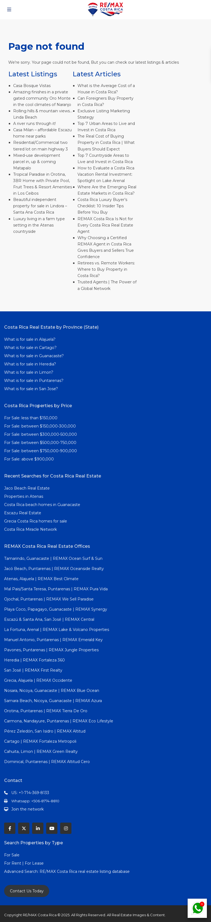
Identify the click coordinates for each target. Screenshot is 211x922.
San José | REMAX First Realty (33, 670)
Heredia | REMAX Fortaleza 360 (34, 660)
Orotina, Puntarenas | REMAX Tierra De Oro (45, 710)
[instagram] (65, 828)
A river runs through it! (34, 123)
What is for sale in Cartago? (30, 347)
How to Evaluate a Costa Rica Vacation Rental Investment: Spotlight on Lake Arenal (105, 174)
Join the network (27, 809)
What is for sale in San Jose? (31, 388)
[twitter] (23, 828)
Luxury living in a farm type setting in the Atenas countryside (39, 225)
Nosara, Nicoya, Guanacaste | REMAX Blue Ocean (51, 690)
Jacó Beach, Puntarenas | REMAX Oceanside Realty (54, 568)
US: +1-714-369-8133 (30, 792)
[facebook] (9, 828)
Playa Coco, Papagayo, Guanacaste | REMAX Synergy (55, 609)
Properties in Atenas (23, 496)
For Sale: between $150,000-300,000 (40, 426)
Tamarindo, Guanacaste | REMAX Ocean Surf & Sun (53, 558)
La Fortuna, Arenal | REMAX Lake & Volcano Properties (56, 629)
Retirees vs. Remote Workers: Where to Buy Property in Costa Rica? (106, 269)
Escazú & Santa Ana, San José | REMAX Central (49, 619)
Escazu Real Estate (22, 512)
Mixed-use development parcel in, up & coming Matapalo (36, 162)
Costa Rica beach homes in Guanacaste (42, 504)
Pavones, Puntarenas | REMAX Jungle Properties (51, 649)
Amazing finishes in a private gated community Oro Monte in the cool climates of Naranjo (42, 98)
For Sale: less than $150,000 (30, 417)
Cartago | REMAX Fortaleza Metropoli (40, 741)
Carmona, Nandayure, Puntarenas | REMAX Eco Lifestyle (58, 721)
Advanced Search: (22, 871)
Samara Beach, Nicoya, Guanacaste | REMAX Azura (53, 700)
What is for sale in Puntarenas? (33, 380)
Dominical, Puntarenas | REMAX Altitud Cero (47, 761)
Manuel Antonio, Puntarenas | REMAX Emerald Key (53, 639)
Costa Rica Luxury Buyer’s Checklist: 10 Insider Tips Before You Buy (102, 206)
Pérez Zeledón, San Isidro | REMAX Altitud (44, 731)
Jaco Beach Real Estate (27, 488)
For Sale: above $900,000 (29, 459)
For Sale (12, 855)
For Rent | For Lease (24, 863)
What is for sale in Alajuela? (29, 339)
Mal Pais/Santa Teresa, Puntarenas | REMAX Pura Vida (56, 588)
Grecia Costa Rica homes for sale (35, 521)
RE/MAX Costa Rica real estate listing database (85, 871)
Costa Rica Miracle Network (30, 529)
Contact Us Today (27, 891)
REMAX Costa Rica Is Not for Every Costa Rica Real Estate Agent (105, 225)
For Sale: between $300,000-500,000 (40, 434)
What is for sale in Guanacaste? (34, 355)
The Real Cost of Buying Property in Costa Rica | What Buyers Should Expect (106, 142)
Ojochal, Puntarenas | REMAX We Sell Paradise (49, 599)
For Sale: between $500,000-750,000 (40, 442)
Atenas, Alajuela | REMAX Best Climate (41, 578)
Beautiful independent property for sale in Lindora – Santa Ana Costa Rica (40, 206)
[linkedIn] (37, 828)
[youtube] (51, 828)
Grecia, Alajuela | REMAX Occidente (38, 680)
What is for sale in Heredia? (30, 364)
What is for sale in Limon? (28, 372)
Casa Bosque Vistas (32, 85)
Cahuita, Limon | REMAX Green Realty (41, 751)
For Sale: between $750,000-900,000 (40, 450)
